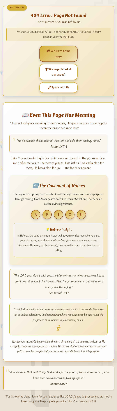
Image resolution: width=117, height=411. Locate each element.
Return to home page (58, 53)
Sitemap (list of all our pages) (58, 71)
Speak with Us (58, 87)
